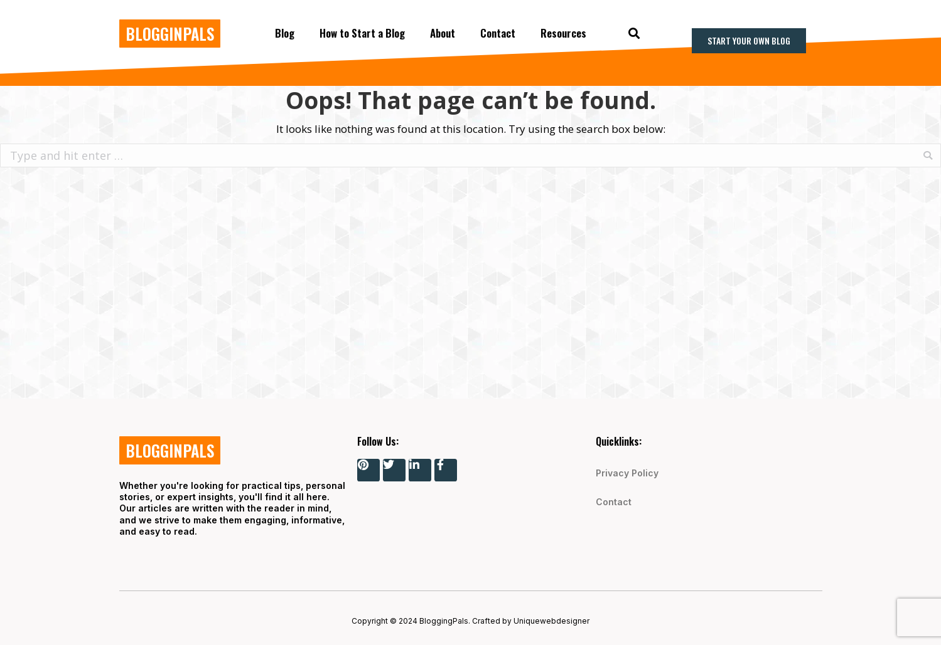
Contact (497, 33)
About (442, 33)
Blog (284, 33)
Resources (563, 33)
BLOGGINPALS (170, 33)
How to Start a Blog (362, 33)
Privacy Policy (627, 473)
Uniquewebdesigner (551, 621)
